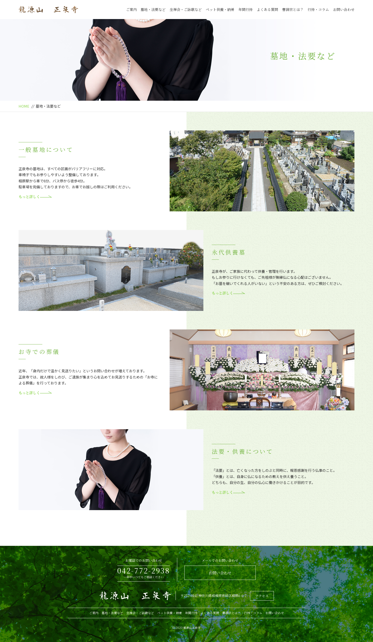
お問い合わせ (343, 9)
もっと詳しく (35, 196)
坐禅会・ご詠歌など (186, 9)
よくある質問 (267, 9)
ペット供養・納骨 (220, 9)
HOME (24, 106)
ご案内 (131, 9)
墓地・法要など (153, 9)
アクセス (262, 595)
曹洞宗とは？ (293, 9)
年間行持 (245, 9)
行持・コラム (318, 9)
